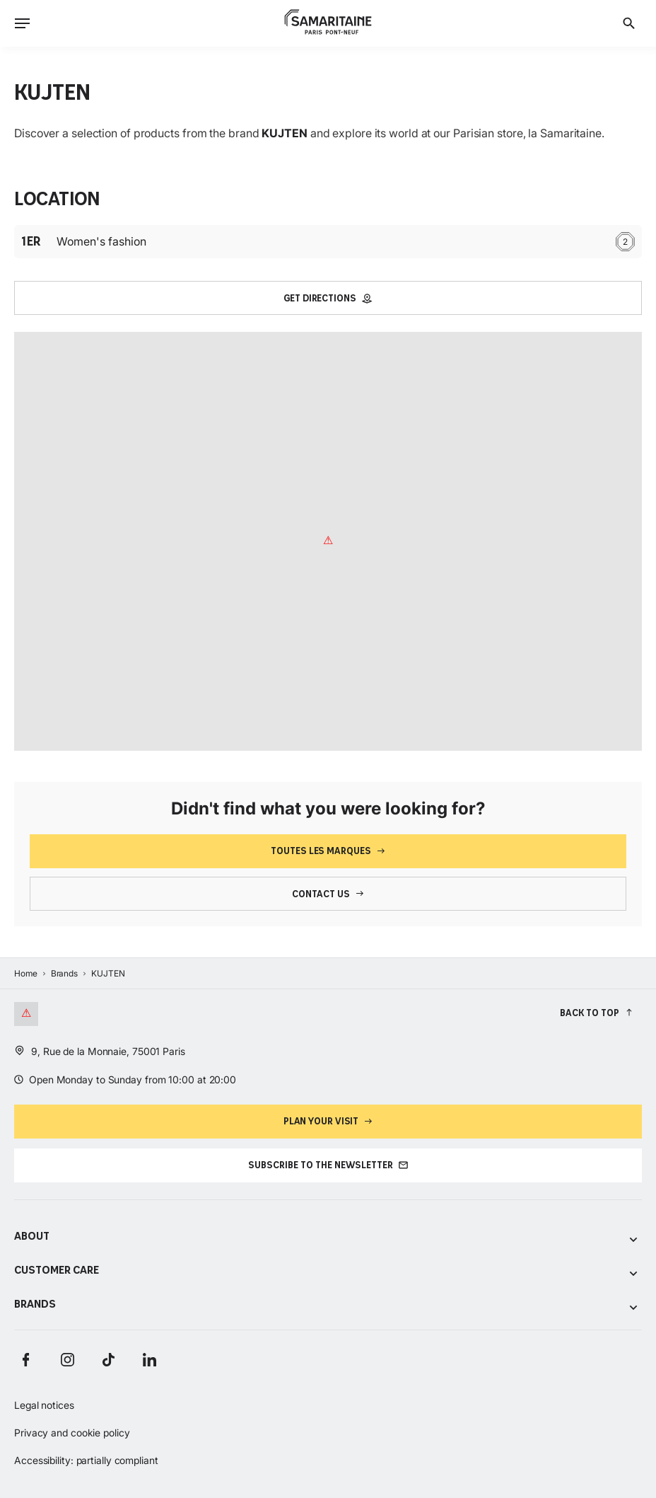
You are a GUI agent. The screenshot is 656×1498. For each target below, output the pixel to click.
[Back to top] (596, 1012)
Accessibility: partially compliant (86, 1460)
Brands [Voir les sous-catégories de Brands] (328, 1305)
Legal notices (44, 1405)
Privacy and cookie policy (72, 1433)
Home (25, 973)
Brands (64, 973)
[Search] (628, 23)
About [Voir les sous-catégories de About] (328, 1237)
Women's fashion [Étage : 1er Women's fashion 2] (328, 241)
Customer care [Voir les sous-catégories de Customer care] (328, 1271)
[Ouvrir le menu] (22, 23)
